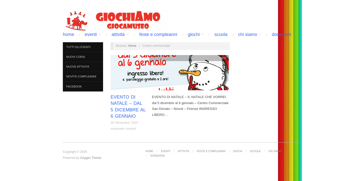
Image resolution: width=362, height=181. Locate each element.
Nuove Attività (77, 66)
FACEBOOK (74, 86)
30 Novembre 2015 (124, 122)
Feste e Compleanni (158, 34)
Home (68, 34)
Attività (118, 34)
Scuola (221, 34)
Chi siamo (247, 34)
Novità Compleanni (81, 76)
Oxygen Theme (90, 158)
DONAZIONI (281, 34)
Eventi (91, 34)
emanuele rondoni (123, 128)
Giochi (194, 34)
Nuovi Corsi (75, 56)
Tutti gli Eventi (78, 47)
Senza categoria (192, 58)
